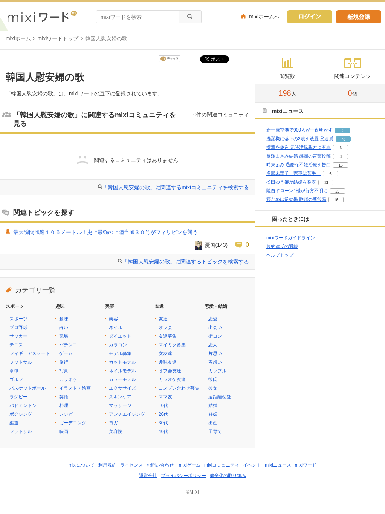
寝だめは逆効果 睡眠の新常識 (296, 199)
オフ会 (165, 327)
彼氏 (212, 379)
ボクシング (20, 414)
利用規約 (107, 465)
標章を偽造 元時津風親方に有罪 (298, 147)
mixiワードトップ (58, 38)
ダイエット (120, 336)
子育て (215, 431)
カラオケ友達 (172, 379)
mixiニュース (278, 465)
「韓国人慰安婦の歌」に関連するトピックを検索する (185, 262)
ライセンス (131, 465)
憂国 (210, 245)
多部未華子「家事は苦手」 (293, 173)
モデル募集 (120, 353)
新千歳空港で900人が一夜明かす (299, 130)
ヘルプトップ (279, 255)
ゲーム (66, 353)
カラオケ (68, 379)
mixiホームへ (264, 17)
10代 (163, 405)
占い (63, 327)
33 (326, 183)
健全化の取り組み (228, 475)
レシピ (66, 414)
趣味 (63, 318)
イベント (252, 465)
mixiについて (82, 465)
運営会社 (148, 475)
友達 (163, 318)
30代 (163, 422)
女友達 (165, 353)
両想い (215, 362)
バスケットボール (27, 388)
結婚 (212, 405)
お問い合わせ (160, 465)
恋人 (212, 344)
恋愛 (212, 318)
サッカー (18, 336)
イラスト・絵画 (75, 388)
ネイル (115, 327)
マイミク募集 (172, 344)
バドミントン (23, 405)
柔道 (13, 422)
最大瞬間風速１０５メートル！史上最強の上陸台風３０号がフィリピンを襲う (105, 232)
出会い (215, 327)
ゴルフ (16, 379)
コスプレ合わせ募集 (179, 388)
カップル (217, 370)
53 (342, 130)
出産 (212, 422)
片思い (215, 353)
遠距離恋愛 (219, 396)
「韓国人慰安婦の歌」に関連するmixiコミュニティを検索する (175, 187)
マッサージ (120, 405)
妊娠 (212, 414)
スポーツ (18, 318)
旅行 (63, 362)
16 (341, 165)
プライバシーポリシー (183, 475)
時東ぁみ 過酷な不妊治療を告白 (298, 164)
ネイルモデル (122, 370)
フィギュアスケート (29, 353)
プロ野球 (18, 327)
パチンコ (68, 344)
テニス (16, 344)
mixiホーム (18, 38)
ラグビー (18, 396)
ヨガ (113, 422)
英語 (63, 396)
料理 (63, 405)
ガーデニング (72, 422)
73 (343, 139)
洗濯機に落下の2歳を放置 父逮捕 (299, 138)
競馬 (63, 336)
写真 (63, 370)
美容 (113, 318)
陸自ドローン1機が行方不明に (297, 190)
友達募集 (168, 336)
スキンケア (120, 396)
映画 (63, 431)
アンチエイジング (127, 414)
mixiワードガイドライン (290, 237)
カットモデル (122, 362)
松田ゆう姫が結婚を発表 (291, 182)
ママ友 (165, 396)
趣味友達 (168, 362)
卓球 (13, 370)
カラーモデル (122, 379)
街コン (215, 336)
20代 (163, 414)
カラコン (118, 344)
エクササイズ (122, 388)
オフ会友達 (170, 370)
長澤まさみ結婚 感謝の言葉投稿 (298, 156)
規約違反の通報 (282, 246)
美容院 (115, 431)
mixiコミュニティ (221, 465)
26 (337, 191)
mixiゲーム (189, 465)
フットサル (20, 362)
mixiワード (305, 465)
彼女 (212, 388)
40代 (163, 431)
